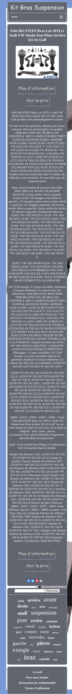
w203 (22, 638)
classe (36, 651)
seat (55, 659)
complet (31, 631)
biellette (54, 626)
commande (53, 607)
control (18, 628)
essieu (36, 620)
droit (42, 606)
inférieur (48, 651)
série (21, 601)
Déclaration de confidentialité (37, 682)
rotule (30, 626)
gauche (19, 643)
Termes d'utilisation (37, 688)
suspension (43, 612)
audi (22, 613)
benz (32, 644)
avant (50, 599)
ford (18, 632)
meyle (44, 632)
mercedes (36, 637)
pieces (34, 608)
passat (55, 632)
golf (18, 659)
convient (51, 621)
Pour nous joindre (37, 677)
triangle (20, 650)
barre (51, 637)
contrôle (44, 659)
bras (30, 657)
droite (22, 606)
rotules (42, 626)
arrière (34, 600)
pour (22, 620)
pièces (43, 643)
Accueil (37, 672)
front (59, 651)
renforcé (57, 644)
